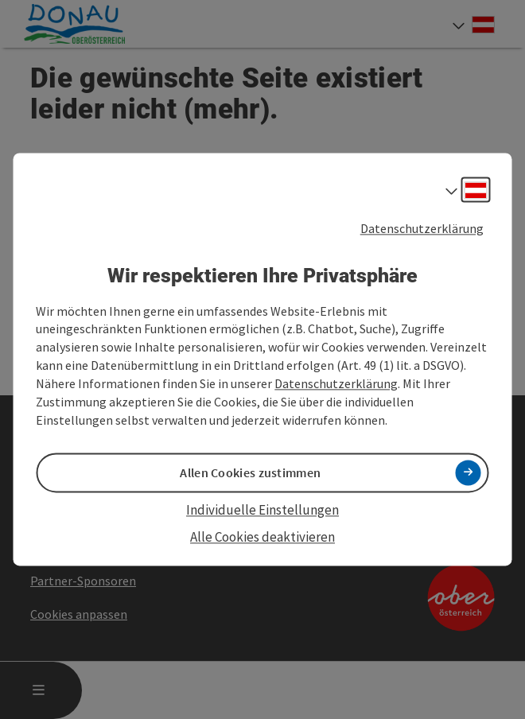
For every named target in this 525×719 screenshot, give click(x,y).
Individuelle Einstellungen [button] (262, 510)
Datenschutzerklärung (422, 228)
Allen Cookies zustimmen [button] (250, 472)
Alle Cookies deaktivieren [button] (262, 537)
